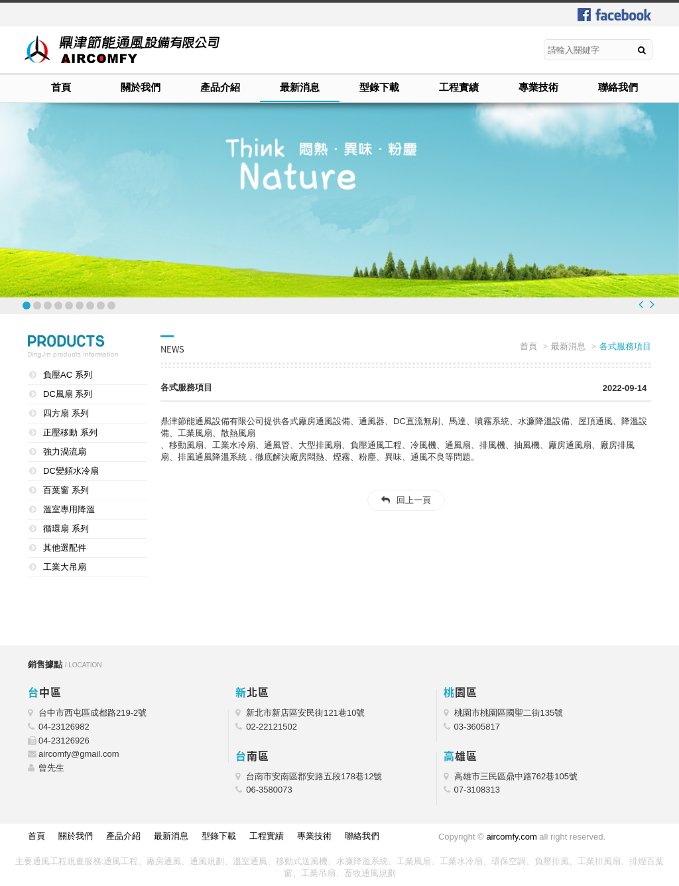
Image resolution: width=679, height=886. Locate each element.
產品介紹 (220, 87)
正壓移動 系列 (70, 432)
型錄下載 (379, 87)
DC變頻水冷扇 (71, 471)
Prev (641, 304)
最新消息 (300, 87)
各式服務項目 (625, 346)
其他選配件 (64, 548)
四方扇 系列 (66, 413)
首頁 (61, 87)
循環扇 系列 (66, 528)
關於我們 (140, 87)
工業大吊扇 (64, 567)
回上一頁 (414, 500)
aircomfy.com (511, 837)
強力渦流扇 (64, 452)
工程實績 (459, 87)
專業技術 (538, 87)
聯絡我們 (618, 87)
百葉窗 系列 (66, 490)
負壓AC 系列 (67, 375)
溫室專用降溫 (69, 509)
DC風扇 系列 (67, 394)
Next (652, 304)
